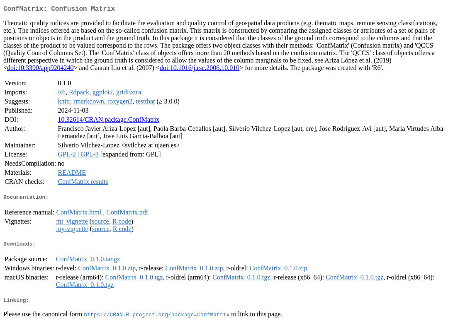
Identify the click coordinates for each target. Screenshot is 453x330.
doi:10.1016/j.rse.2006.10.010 (199, 69)
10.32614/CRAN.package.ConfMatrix (108, 121)
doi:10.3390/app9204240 (40, 69)
